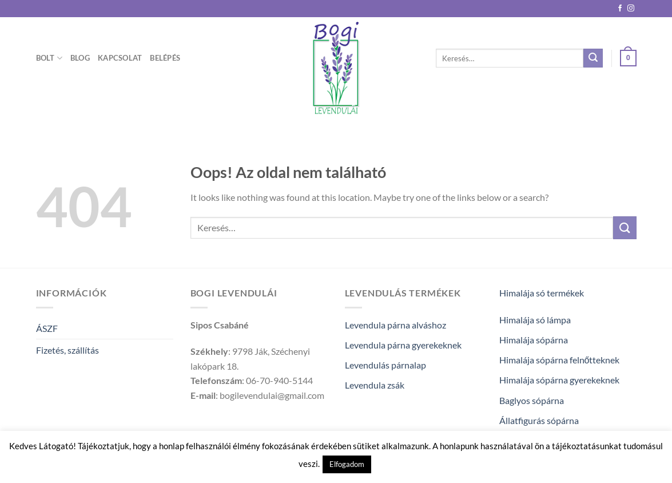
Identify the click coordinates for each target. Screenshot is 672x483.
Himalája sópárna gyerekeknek (559, 379)
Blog (80, 57)
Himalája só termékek (541, 292)
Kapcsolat (120, 57)
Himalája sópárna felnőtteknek (559, 359)
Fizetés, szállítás (67, 350)
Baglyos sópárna (531, 400)
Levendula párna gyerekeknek (403, 344)
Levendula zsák (374, 384)
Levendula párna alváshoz (395, 324)
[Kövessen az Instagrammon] (630, 9)
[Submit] (593, 58)
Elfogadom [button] (346, 464)
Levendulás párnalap (385, 364)
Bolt (49, 58)
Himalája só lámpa (535, 319)
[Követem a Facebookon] (620, 9)
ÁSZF (47, 328)
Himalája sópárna (533, 339)
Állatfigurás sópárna (539, 420)
